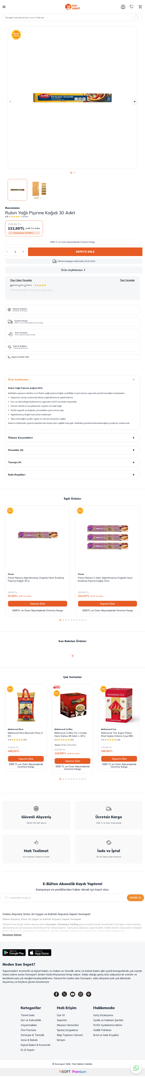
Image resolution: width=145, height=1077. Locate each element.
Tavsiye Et (72, 462)
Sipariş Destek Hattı (18, 357)
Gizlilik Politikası (102, 1030)
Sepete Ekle (85, 251)
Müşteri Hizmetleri (68, 1025)
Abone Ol (135, 897)
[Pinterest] (91, 994)
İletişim (61, 1040)
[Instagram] (82, 994)
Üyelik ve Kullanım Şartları (108, 1020)
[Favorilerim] (131, 7)
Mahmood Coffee (63, 729)
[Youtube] (72, 994)
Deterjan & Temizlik (32, 1035)
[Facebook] (53, 994)
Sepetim (62, 1020)
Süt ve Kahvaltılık (31, 1020)
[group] (72, 97)
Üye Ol (61, 1015)
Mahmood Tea (108, 729)
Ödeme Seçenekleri (72, 437)
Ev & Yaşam (27, 1050)
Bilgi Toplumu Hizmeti (70, 1035)
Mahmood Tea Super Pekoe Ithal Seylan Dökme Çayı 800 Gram (117, 734)
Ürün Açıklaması (74, 270)
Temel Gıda (27, 1015)
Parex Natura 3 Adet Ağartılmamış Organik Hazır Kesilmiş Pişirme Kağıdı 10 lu (105, 579)
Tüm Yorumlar (127, 280)
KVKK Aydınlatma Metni (107, 1025)
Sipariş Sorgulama (67, 1030)
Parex (11, 574)
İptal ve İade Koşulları (106, 1035)
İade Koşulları (72, 474)
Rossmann (12, 208)
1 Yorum (24, 216)
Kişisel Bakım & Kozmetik (35, 1045)
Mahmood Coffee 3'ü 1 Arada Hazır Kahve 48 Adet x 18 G (70, 734)
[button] (71, 173)
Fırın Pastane (28, 1030)
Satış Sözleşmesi (103, 1015)
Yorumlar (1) (72, 450)
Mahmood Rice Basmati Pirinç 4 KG (25, 734)
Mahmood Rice (15, 729)
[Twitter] (63, 994)
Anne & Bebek (29, 1040)
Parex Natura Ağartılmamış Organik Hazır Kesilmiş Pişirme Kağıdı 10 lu (36, 579)
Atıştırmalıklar (29, 1025)
